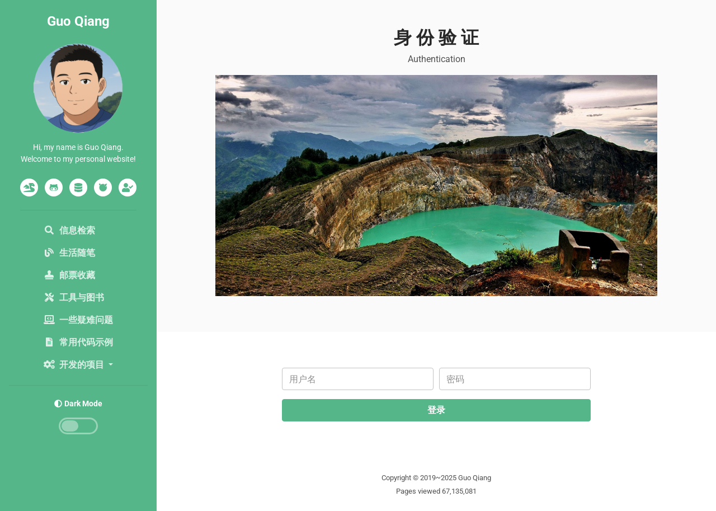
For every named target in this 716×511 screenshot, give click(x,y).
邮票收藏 (69, 275)
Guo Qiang (78, 21)
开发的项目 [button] (75, 364)
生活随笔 (69, 252)
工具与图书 (74, 297)
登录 (436, 410)
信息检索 (69, 230)
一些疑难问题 (78, 320)
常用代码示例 (78, 342)
